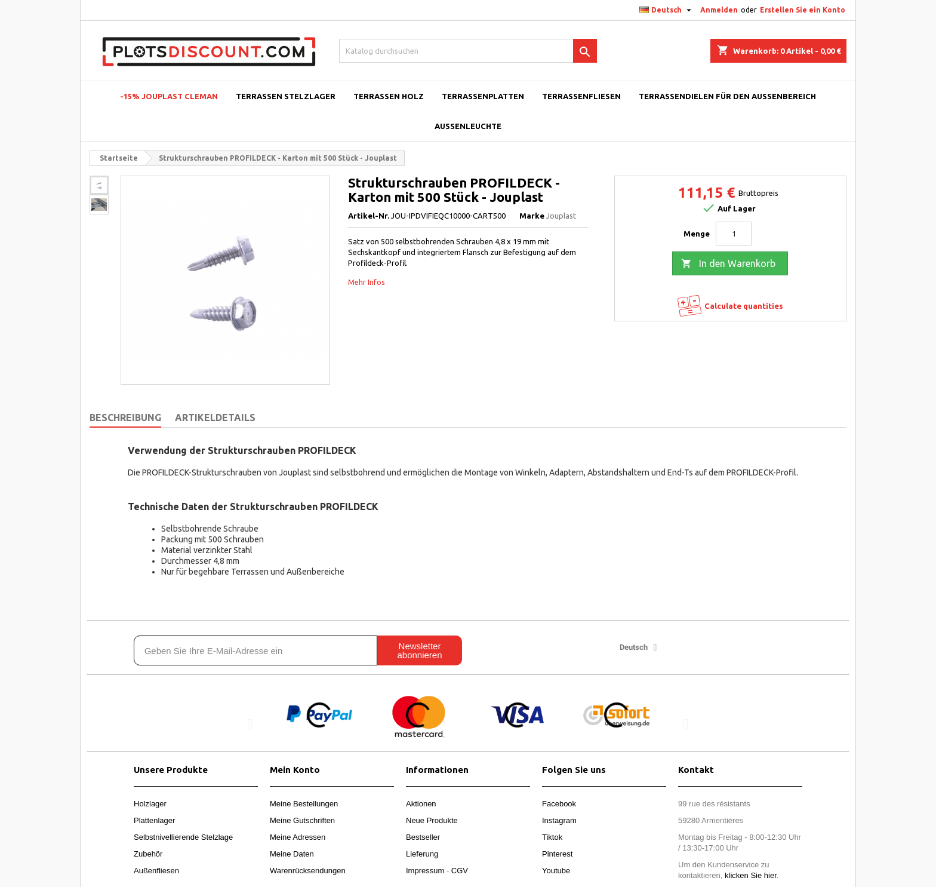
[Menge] (734, 233)
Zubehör (148, 853)
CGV (459, 870)
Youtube (556, 870)
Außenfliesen (156, 870)
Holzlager (150, 803)
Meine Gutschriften (302, 820)
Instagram (559, 820)
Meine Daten (292, 853)
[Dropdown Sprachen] (666, 10)
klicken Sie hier (751, 875)
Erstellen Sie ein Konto (802, 10)
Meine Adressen (297, 837)
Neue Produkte (432, 820)
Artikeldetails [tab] (215, 417)
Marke (531, 215)
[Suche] (468, 51)
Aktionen (421, 803)
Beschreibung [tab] (125, 417)
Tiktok (552, 837)
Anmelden (719, 10)
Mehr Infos (366, 282)
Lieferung (422, 853)
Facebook (559, 803)
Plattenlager (154, 820)
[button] (250, 723)
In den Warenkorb (728, 264)
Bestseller (423, 837)
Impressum (425, 870)
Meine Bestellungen (304, 803)
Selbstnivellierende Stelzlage (183, 837)
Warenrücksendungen (308, 870)
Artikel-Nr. (368, 215)
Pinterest (557, 853)
